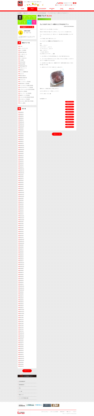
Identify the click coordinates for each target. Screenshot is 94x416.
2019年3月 (22, 280)
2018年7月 (22, 295)
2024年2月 (22, 165)
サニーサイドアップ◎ (24, 48)
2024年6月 (22, 157)
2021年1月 (22, 237)
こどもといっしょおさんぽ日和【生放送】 (27, 89)
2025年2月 (22, 141)
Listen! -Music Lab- (23, 52)
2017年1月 (22, 331)
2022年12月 (22, 192)
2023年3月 (22, 186)
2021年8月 (22, 223)
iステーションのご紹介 (54, 411)
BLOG (32, 9)
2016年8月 (22, 340)
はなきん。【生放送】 (23, 91)
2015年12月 (22, 356)
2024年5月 (22, 159)
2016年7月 (22, 342)
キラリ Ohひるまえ (23, 58)
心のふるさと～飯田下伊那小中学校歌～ (27, 101)
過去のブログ (27, 370)
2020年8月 (22, 247)
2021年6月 (22, 227)
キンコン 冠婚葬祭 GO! (24, 71)
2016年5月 (22, 346)
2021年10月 (22, 219)
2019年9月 (22, 268)
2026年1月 (22, 120)
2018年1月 (22, 307)
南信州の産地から (23, 75)
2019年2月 (22, 282)
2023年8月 (22, 176)
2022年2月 (22, 211)
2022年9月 (22, 198)
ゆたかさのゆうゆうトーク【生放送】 (26, 87)
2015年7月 (22, 366)
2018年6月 (22, 297)
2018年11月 (22, 288)
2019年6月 (22, 274)
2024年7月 (22, 155)
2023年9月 (22, 174)
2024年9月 (22, 151)
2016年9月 (22, 338)
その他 (21, 46)
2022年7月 (22, 202)
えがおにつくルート (23, 67)
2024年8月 (22, 153)
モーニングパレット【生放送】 (25, 81)
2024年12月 (22, 145)
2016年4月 (22, 348)
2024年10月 (22, 149)
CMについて (69, 411)
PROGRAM (51, 9)
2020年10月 (22, 243)
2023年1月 (22, 190)
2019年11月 (22, 264)
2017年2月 (22, 329)
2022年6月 (22, 204)
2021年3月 (22, 233)
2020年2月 (22, 258)
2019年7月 (22, 272)
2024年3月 (22, 163)
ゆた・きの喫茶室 (23, 50)
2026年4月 (22, 114)
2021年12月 (22, 215)
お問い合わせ (62, 411)
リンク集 (20, 391)
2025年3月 (22, 139)
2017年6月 (22, 321)
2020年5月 (22, 252)
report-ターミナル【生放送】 (25, 95)
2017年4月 (22, 325)
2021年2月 (22, 235)
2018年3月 (22, 303)
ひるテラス (22, 73)
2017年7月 (22, 319)
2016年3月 (22, 350)
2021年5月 (22, 229)
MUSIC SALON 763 (23, 77)
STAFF (61, 9)
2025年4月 (22, 137)
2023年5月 (22, 182)
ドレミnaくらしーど (23, 54)
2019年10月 (22, 266)
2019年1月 (22, 284)
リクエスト (74, 411)
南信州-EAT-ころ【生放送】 (25, 83)
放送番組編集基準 (22, 381)
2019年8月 (22, 270)
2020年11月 (22, 241)
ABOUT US (71, 9)
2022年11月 (22, 194)
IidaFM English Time (23, 65)
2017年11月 (22, 311)
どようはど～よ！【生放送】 (25, 99)
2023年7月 (22, 178)
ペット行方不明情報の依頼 (23, 398)
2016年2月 (22, 352)
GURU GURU (27, 30)
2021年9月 (22, 221)
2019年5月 (22, 276)
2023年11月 (22, 170)
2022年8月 (22, 200)
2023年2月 (22, 188)
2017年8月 (22, 317)
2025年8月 (22, 129)
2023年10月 (22, 172)
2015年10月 (22, 360)
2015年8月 (22, 364)
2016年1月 (22, 354)
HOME (22, 9)
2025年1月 (22, 143)
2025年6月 (22, 133)
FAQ (19, 388)
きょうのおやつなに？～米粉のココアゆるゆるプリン (54, 24)
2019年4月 (22, 278)
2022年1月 (22, 213)
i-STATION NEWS (42, 9)
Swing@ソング (22, 56)
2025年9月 (22, 127)
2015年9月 (22, 362)
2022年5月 (22, 206)
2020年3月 (22, 256)
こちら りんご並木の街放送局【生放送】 (27, 97)
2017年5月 (22, 323)
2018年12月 (22, 286)
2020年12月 (22, 239)
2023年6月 (22, 180)
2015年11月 (22, 358)
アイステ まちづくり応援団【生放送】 (26, 85)
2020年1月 (22, 260)
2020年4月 (22, 254)
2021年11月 (22, 217)
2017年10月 (22, 313)
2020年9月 (22, 245)
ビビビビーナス (22, 79)
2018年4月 (22, 301)
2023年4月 (22, 184)
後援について (21, 394)
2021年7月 (22, 225)
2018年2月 (22, 305)
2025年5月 (22, 135)
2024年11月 (22, 147)
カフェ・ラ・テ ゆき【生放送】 (26, 93)
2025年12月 (22, 122)
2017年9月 (22, 315)
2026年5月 (22, 112)
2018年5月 (22, 299)
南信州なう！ (22, 69)
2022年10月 (22, 196)
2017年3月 (22, 327)
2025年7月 (22, 131)
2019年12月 (22, 262)
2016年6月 (22, 344)
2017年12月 (22, 309)
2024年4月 (22, 161)
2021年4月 (22, 231)
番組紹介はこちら (69, 104)
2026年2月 (22, 118)
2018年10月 (22, 290)
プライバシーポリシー (44, 411)
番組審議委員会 (21, 384)
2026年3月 (22, 116)
